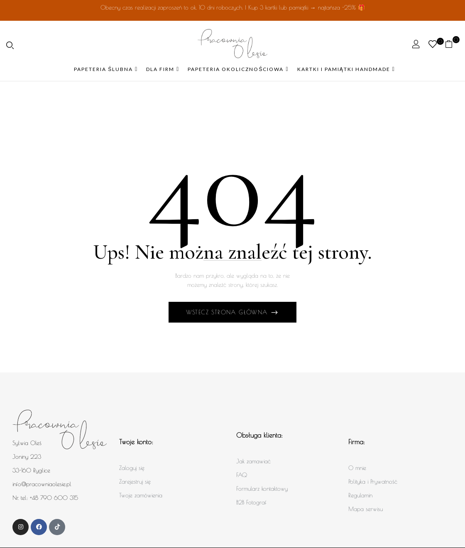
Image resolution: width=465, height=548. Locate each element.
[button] (452, 44)
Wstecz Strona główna (228, 312)
